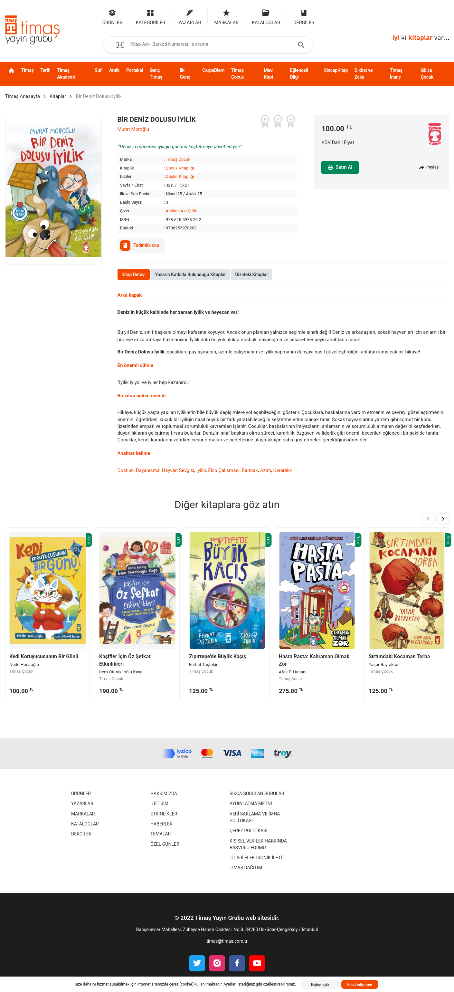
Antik (114, 70)
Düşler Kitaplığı (180, 176)
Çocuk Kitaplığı (180, 168)
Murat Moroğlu (133, 129)
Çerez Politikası (248, 830)
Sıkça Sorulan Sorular (257, 793)
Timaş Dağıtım (246, 867)
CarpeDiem (213, 70)
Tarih (45, 70)
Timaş (27, 70)
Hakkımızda (163, 793)
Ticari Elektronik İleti (256, 857)
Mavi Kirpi (268, 73)
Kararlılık (282, 470)
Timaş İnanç (396, 73)
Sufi (98, 70)
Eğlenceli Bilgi (299, 73)
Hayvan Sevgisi (178, 470)
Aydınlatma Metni (251, 803)
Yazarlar (82, 803)
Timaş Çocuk (237, 73)
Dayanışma (148, 470)
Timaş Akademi (66, 73)
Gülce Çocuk (427, 73)
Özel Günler (164, 844)
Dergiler (81, 833)
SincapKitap (336, 70)
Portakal (134, 70)
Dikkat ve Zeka (364, 73)
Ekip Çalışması (224, 470)
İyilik (201, 470)
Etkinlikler (163, 813)
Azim (265, 470)
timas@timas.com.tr (226, 941)
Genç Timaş (156, 73)
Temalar (160, 833)
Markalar (83, 813)
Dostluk (126, 470)
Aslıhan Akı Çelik (181, 210)
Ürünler (81, 793)
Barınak (250, 470)
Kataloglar (85, 823)
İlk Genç (185, 73)
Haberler (161, 823)
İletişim (159, 803)
